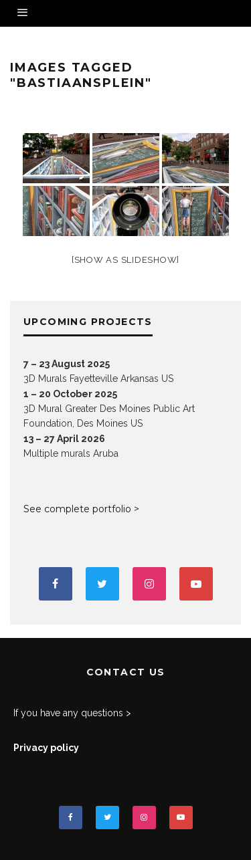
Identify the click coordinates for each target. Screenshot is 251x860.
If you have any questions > (72, 713)
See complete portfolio (77, 509)
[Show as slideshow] (125, 260)
